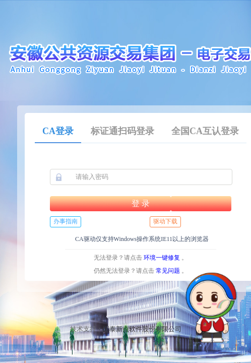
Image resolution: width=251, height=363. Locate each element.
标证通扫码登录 (122, 131)
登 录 (141, 203)
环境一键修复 (162, 257)
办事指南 (65, 221)
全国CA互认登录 (205, 131)
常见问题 (168, 270)
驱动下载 (165, 221)
